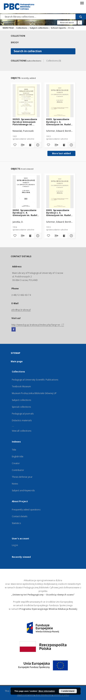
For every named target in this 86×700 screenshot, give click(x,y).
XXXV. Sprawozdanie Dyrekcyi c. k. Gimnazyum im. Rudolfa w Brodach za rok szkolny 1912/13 (59, 122)
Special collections (21, 406)
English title (18, 456)
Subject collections (39, 27)
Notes (15, 483)
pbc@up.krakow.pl (21, 309)
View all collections (21, 430)
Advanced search (67, 22)
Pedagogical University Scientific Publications (35, 379)
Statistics (16, 523)
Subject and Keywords (23, 490)
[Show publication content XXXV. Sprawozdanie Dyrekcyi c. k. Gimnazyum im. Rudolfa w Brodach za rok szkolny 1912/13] (64, 145)
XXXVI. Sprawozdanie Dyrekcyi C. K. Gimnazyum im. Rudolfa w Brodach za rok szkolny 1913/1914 (26, 213)
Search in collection (28, 51)
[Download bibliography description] (22, 145)
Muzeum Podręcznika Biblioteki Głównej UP (34, 393)
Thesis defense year (22, 476)
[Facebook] (13, 329)
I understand (67, 691)
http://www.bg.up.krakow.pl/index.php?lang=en (37, 324)
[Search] (81, 16)
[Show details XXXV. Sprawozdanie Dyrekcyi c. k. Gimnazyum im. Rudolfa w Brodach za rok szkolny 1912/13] (71, 145)
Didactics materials (22, 420)
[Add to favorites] (14, 145)
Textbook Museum (21, 386)
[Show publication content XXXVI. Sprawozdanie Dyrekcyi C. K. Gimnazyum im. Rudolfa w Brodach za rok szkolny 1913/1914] (30, 235)
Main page (17, 361)
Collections (22, 27)
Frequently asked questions (26, 509)
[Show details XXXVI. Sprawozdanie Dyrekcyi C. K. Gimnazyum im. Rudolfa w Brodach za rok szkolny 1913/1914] (37, 235)
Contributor (18, 470)
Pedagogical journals (23, 413)
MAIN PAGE (8, 27)
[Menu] (82, 3)
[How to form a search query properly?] (79, 22)
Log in (15, 545)
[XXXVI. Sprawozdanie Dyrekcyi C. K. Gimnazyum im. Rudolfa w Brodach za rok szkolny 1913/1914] (26, 191)
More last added (61, 153)
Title (14, 449)
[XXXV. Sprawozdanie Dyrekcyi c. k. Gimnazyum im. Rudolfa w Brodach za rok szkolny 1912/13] (59, 100)
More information (47, 691)
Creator (16, 463)
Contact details (19, 516)
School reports (58, 27)
